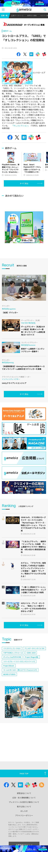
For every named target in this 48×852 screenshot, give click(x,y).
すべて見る (24, 183)
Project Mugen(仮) (31, 664)
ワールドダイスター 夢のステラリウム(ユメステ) (20, 677)
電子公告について (24, 806)
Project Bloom (8, 673)
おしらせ (24, 811)
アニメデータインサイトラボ (34, 656)
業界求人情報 (31, 15)
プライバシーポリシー (24, 815)
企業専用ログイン (24, 845)
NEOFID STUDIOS (9, 682)
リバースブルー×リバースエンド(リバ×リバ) (19, 669)
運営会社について (24, 793)
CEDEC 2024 (31, 660)
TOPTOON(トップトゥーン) (13, 660)
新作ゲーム (7, 31)
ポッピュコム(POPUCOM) (12, 664)
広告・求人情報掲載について (24, 797)
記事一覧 (4, 15)
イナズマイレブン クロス (12, 656)
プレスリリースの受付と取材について (24, 802)
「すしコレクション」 (20, 125)
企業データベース (17, 15)
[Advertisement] (21, 193)
